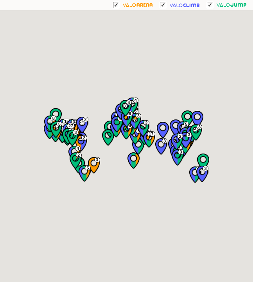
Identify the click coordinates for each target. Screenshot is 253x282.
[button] (197, 119)
